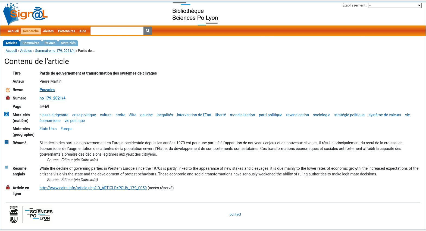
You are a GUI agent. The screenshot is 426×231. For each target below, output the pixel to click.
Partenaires (66, 31)
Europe (66, 129)
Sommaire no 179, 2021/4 (54, 51)
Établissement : (355, 5)
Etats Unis (48, 129)
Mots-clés (68, 43)
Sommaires (31, 43)
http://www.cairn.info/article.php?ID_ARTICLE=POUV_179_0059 (93, 188)
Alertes (48, 31)
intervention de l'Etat (194, 115)
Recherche (31, 31)
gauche (146, 115)
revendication (297, 115)
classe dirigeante (54, 115)
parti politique (270, 115)
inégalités (165, 115)
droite (120, 115)
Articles (11, 43)
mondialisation (242, 115)
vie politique (74, 120)
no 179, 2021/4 (53, 98)
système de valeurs (385, 115)
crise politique (84, 115)
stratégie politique (349, 115)
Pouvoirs (47, 90)
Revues (50, 43)
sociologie (321, 115)
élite (132, 115)
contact (235, 214)
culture (106, 115)
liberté (220, 115)
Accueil (13, 31)
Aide (82, 31)
